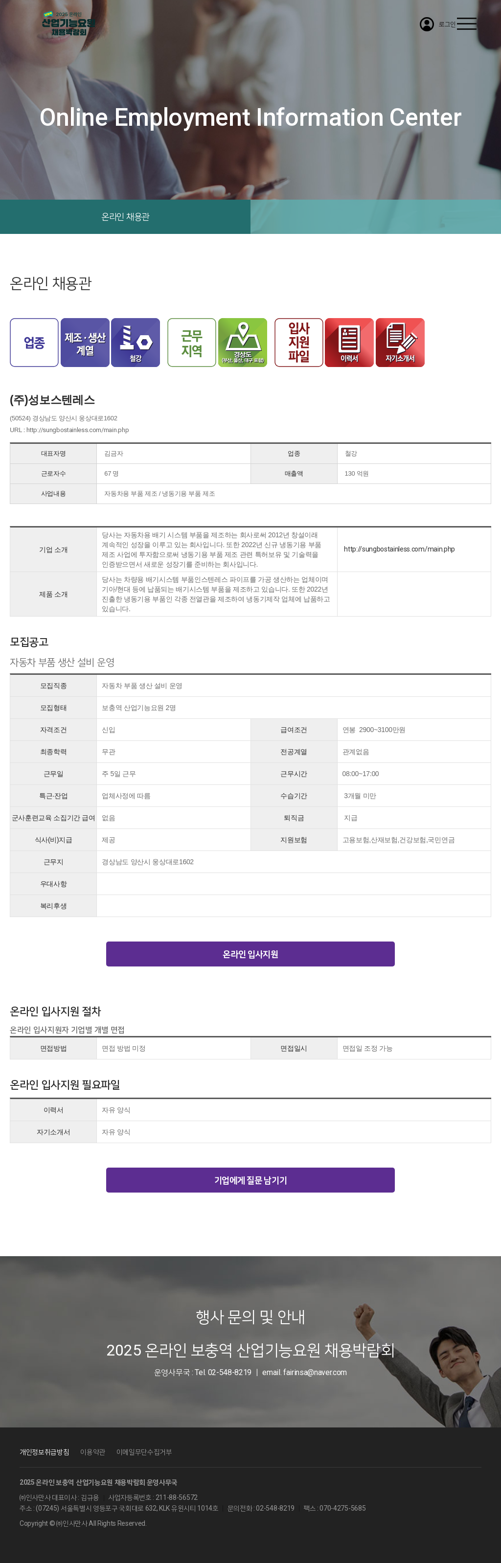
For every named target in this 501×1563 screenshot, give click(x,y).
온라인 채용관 (125, 216)
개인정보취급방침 (44, 1452)
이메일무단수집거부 (144, 1452)
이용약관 (92, 1452)
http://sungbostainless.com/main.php (77, 430)
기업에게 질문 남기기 (250, 1180)
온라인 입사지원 (250, 954)
